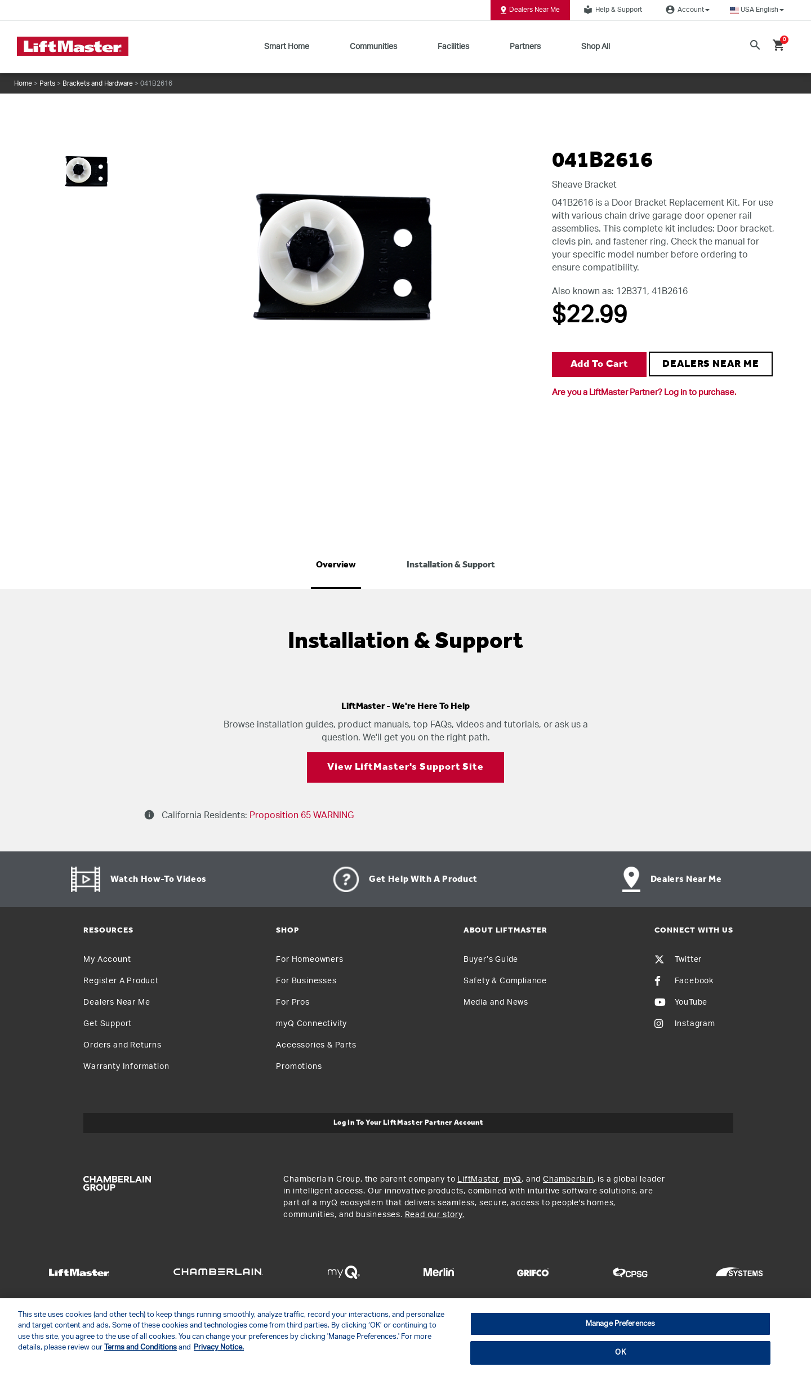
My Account (107, 960)
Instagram (684, 1024)
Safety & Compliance (505, 981)
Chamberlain (568, 1179)
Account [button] (686, 10)
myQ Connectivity (311, 1024)
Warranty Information (126, 1067)
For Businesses (306, 981)
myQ (512, 1179)
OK (620, 1352)
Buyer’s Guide (491, 960)
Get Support (107, 1024)
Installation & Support (451, 565)
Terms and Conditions (140, 1347)
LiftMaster (478, 1179)
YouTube (681, 1002)
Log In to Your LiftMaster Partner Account (408, 1122)
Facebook (684, 981)
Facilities (453, 47)
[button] (757, 10)
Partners (525, 47)
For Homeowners (309, 960)
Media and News (496, 1002)
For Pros (292, 1002)
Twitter (678, 960)
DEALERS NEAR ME (710, 364)
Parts (47, 83)
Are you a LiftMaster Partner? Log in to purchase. (644, 392)
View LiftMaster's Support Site (405, 767)
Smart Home (286, 47)
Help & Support (611, 10)
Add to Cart (600, 364)
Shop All (595, 47)
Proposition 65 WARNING (300, 815)
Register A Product (120, 981)
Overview (336, 565)
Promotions (299, 1067)
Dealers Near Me (530, 10)
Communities (373, 47)
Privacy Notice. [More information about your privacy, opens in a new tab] (219, 1347)
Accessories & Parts (316, 1045)
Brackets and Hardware (98, 83)
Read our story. (435, 1215)
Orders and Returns (122, 1045)
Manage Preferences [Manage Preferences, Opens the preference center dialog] (620, 1324)
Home (23, 83)
